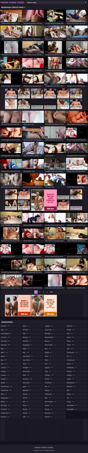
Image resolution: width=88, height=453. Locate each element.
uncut (70, 364)
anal (4, 329)
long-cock (50, 329)
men (48, 348)
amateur (5, 326)
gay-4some (28, 360)
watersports (72, 382)
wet (69, 390)
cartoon (5, 367)
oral (48, 364)
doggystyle (6, 398)
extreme (5, 416)
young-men (72, 409)
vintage (71, 375)
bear (4, 360)
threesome (72, 352)
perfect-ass (50, 394)
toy (69, 356)
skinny (70, 337)
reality (49, 405)
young (71, 401)
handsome (28, 371)
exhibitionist (6, 413)
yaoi (70, 398)
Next (51, 292)
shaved (49, 416)
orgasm (49, 367)
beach (4, 356)
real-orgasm (50, 401)
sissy (70, 333)
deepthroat (6, 390)
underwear (72, 367)
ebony (4, 401)
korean (27, 413)
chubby (5, 371)
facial (26, 326)
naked (48, 352)
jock (26, 401)
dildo (4, 394)
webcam (71, 386)
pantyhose (50, 382)
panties (49, 379)
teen (70, 348)
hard (26, 375)
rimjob (48, 409)
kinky (26, 405)
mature (49, 341)
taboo (70, 341)
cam (4, 364)
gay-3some (28, 356)
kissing (27, 409)
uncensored (72, 360)
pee (47, 386)
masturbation (51, 337)
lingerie (49, 326)
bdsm (4, 352)
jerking (27, 394)
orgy (48, 371)
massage (49, 333)
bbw (4, 348)
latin (26, 416)
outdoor (49, 375)
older (48, 360)
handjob (27, 367)
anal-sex (5, 337)
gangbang (28, 345)
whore (70, 394)
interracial (28, 382)
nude (48, 356)
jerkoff (26, 398)
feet (26, 333)
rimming (49, 413)
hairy (26, 364)
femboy (27, 337)
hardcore (28, 379)
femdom (27, 341)
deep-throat (7, 386)
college (5, 379)
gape (26, 348)
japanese (27, 390)
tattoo (71, 345)
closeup (5, 375)
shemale (71, 326)
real (48, 398)
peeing (48, 390)
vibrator (71, 371)
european (5, 409)
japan (26, 386)
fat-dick (27, 329)
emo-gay (5, 405)
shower (71, 329)
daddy (4, 382)
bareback (6, 345)
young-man (72, 405)
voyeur (70, 379)
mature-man (50, 345)
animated (5, 341)
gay (26, 352)
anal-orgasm (7, 333)
